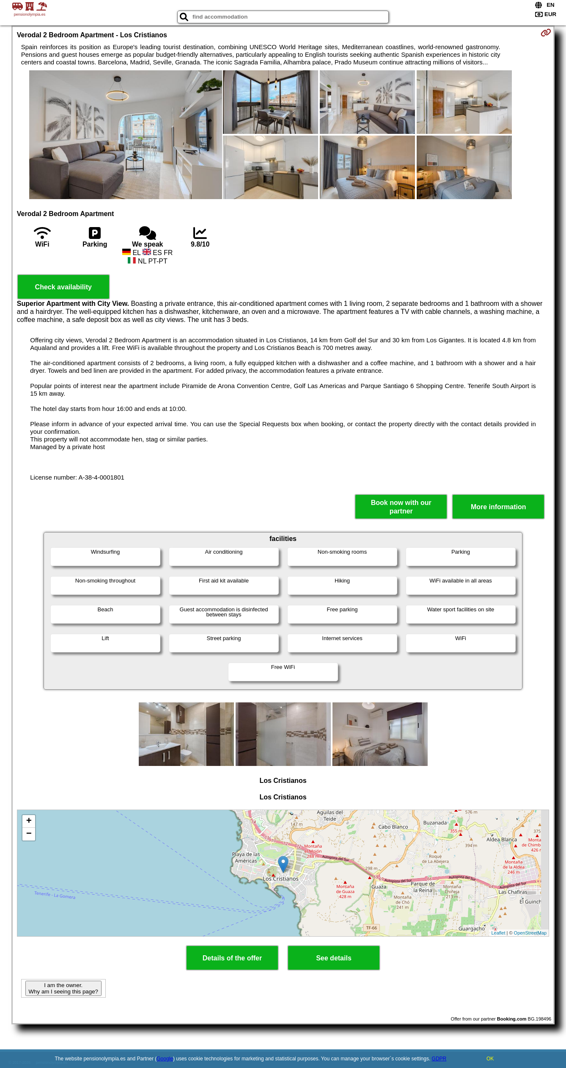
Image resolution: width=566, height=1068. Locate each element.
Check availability (63, 287)
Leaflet (498, 932)
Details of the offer (232, 958)
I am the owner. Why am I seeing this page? (63, 988)
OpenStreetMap (530, 932)
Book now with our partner (401, 506)
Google (165, 1059)
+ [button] (29, 821)
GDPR (439, 1059)
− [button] (29, 834)
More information (498, 506)
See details (334, 958)
